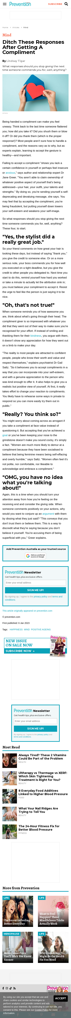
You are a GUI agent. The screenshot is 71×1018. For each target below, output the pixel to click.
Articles (15, 27)
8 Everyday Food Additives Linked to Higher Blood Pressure (43, 792)
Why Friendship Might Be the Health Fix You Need (52, 956)
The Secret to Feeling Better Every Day (17, 922)
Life (6, 897)
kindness (35, 335)
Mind (25, 27)
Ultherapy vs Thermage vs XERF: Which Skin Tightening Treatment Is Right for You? (43, 776)
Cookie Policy (41, 1010)
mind (27, 629)
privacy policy (40, 596)
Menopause (11, 933)
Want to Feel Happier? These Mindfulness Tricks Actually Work (52, 918)
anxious (10, 172)
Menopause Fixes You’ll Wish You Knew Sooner (17, 956)
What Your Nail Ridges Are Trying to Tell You (38, 810)
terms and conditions (22, 737)
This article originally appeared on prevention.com (27, 610)
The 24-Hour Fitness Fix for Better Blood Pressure (39, 827)
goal (5, 435)
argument (48, 513)
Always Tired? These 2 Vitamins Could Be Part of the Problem (42, 756)
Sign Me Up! (35, 590)
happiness (16, 629)
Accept (60, 998)
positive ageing (41, 629)
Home (5, 27)
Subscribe (55, 4)
